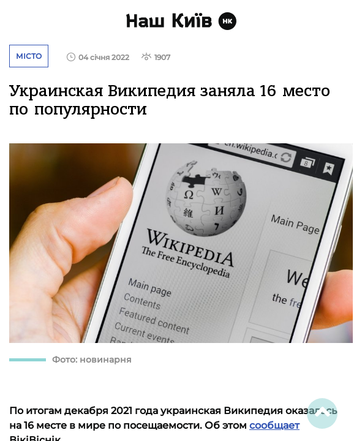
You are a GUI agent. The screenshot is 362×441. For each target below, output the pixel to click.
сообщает (274, 425)
